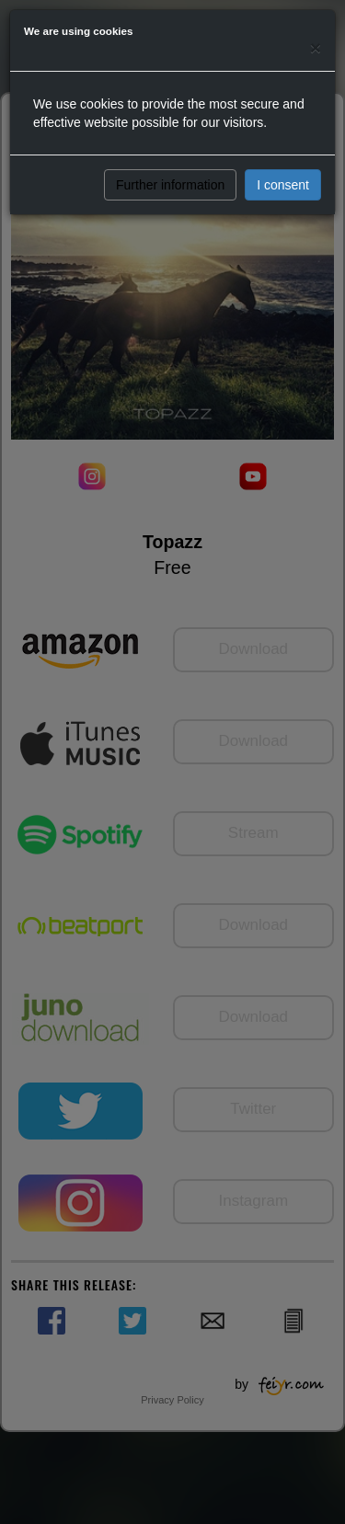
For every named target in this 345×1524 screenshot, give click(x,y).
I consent (283, 185)
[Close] (315, 47)
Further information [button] (170, 185)
